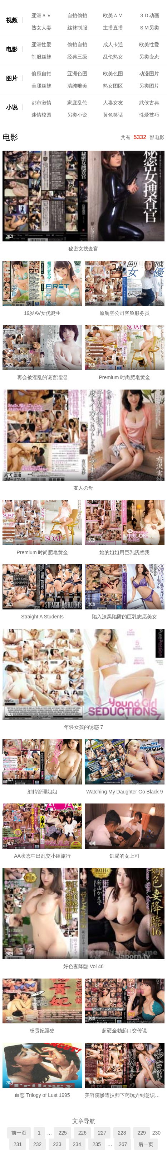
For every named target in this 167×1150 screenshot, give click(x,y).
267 (123, 1144)
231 (18, 1144)
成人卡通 (113, 44)
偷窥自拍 (41, 73)
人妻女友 (113, 102)
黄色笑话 (113, 115)
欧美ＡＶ (113, 15)
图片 (12, 78)
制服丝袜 (41, 57)
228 (122, 1133)
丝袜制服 (77, 27)
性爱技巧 (149, 115)
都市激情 (41, 102)
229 (141, 1133)
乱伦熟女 (113, 57)
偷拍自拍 (77, 44)
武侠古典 (149, 102)
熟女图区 (113, 86)
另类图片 (149, 86)
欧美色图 (113, 73)
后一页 (145, 1144)
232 (37, 1144)
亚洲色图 (77, 73)
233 (57, 1144)
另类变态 (149, 57)
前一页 (18, 1133)
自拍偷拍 (77, 15)
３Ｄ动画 (149, 15)
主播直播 (113, 27)
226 (82, 1133)
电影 (12, 49)
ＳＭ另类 (149, 27)
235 (97, 1144)
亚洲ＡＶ (41, 15)
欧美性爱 (149, 44)
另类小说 (77, 115)
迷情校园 (41, 115)
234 (77, 1144)
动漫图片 (149, 73)
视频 (12, 20)
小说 (12, 107)
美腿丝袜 (41, 86)
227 (102, 1133)
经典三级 (77, 57)
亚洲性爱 (41, 44)
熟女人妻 (41, 27)
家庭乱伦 (77, 102)
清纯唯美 (77, 86)
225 (62, 1133)
